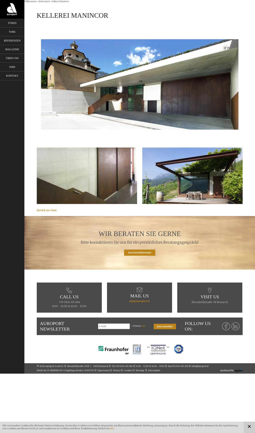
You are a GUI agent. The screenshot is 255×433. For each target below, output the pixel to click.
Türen (12, 23)
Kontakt (12, 75)
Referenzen (12, 40)
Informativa (154, 370)
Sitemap (140, 370)
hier (112, 428)
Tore (12, 31)
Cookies (128, 370)
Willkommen (30, 1)
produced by (231, 371)
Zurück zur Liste (47, 210)
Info (143, 326)
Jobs (12, 67)
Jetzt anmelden (165, 326)
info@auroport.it (139, 301)
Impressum (103, 370)
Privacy (139, 326)
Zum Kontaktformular (139, 252)
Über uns (12, 58)
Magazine (12, 49)
